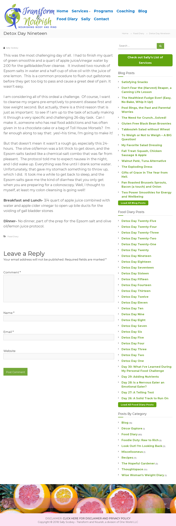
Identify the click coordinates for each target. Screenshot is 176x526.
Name (8, 313)
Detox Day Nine (133, 313)
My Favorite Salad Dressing (142, 144)
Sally (85, 19)
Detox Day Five (133, 336)
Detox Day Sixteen (135, 272)
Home (62, 11)
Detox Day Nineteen (136, 255)
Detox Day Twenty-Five (139, 220)
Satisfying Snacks (135, 81)
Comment (12, 272)
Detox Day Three (134, 348)
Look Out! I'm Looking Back (142, 444)
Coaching (126, 11)
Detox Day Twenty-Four (139, 225)
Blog (142, 11)
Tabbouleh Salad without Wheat (146, 128)
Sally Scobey (12, 47)
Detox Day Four (133, 342)
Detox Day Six (132, 330)
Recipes (127, 456)
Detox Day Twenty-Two (139, 237)
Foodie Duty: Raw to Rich (140, 438)
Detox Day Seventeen (138, 266)
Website (9, 351)
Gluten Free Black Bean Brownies (146, 123)
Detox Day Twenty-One (139, 243)
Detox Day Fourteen (136, 284)
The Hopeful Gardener (138, 462)
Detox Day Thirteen (136, 290)
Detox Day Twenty (135, 249)
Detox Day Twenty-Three (140, 231)
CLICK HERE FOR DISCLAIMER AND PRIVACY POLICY (96, 517)
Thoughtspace (132, 468)
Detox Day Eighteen (136, 260)
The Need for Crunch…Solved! (144, 117)
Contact (101, 19)
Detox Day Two (133, 354)
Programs (103, 11)
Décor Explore (132, 427)
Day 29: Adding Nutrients (140, 375)
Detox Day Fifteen (135, 278)
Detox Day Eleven (135, 301)
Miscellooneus (132, 450)
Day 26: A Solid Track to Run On (145, 397)
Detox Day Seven (134, 325)
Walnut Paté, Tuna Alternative (144, 160)
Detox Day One (133, 360)
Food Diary (67, 19)
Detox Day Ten (132, 307)
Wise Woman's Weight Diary (143, 473)
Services (80, 11)
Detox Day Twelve (135, 295)
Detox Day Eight (133, 319)
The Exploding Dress (137, 166)
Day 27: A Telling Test (138, 391)
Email (8, 332)
